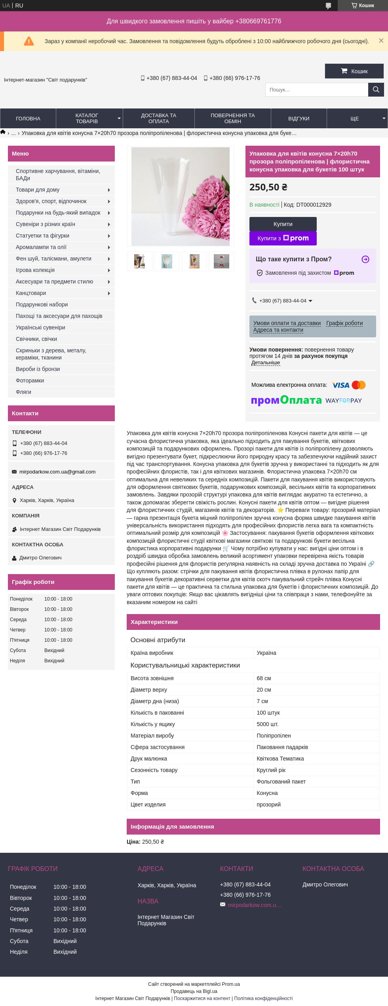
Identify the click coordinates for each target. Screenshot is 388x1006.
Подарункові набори (42, 304)
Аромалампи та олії (41, 247)
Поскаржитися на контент (202, 998)
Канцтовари (31, 293)
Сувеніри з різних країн (45, 224)
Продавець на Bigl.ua (194, 991)
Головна (28, 119)
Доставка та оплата (158, 118)
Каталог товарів (87, 118)
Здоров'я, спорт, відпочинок (51, 201)
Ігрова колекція (35, 270)
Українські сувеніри (40, 327)
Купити (283, 224)
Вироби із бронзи (38, 369)
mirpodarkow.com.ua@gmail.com (57, 472)
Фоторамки (30, 380)
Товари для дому (37, 189)
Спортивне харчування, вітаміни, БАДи (58, 174)
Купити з (282, 238)
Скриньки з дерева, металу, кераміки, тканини (51, 354)
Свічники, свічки (36, 339)
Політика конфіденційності (263, 998)
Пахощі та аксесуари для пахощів (59, 316)
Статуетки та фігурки (42, 235)
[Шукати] (376, 90)
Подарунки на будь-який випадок (58, 212)
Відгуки (298, 119)
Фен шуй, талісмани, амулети (53, 258)
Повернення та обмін (233, 118)
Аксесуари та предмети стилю (54, 281)
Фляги (23, 392)
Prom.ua (231, 984)
